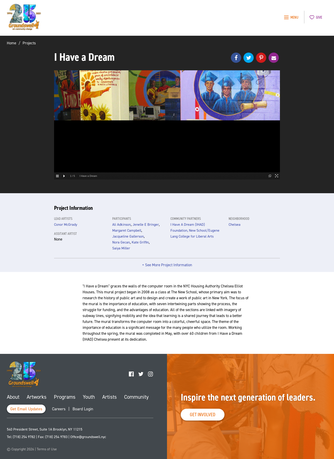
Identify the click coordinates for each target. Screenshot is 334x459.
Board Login (83, 409)
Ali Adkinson (121, 224)
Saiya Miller (121, 248)
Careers (58, 409)
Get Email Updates (26, 409)
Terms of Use (47, 449)
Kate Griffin (140, 242)
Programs (65, 396)
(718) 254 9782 (24, 436)
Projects (29, 43)
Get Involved (202, 414)
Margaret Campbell (126, 230)
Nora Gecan (121, 242)
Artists (109, 396)
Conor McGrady (65, 224)
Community (136, 396)
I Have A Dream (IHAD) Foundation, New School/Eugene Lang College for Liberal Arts (194, 230)
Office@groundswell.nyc (88, 436)
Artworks (37, 396)
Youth (89, 396)
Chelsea (234, 224)
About (13, 396)
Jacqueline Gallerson (128, 236)
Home (11, 43)
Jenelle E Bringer (146, 224)
